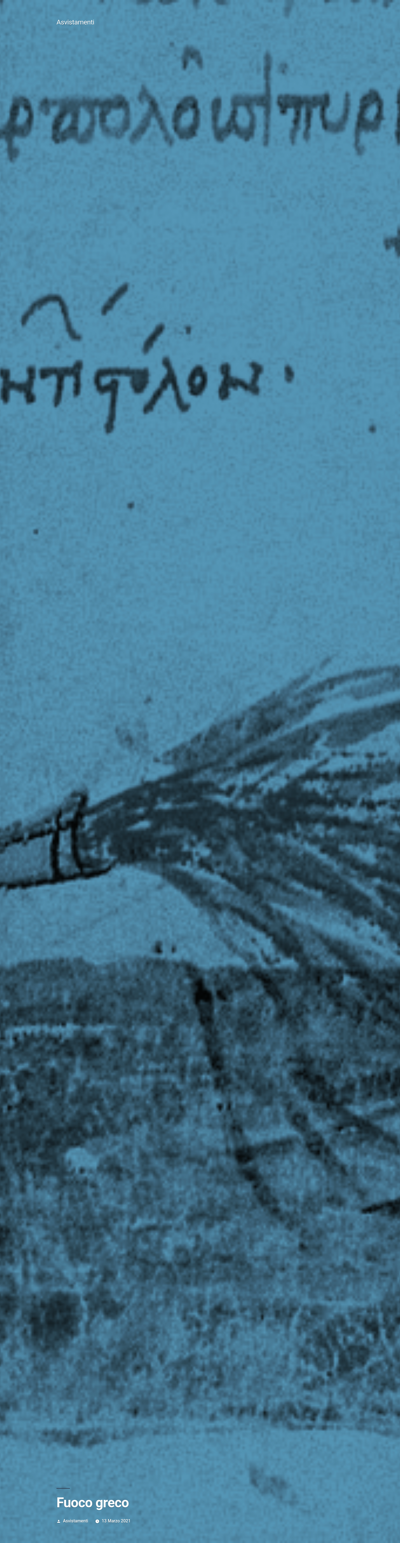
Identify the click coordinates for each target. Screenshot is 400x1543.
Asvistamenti (75, 22)
